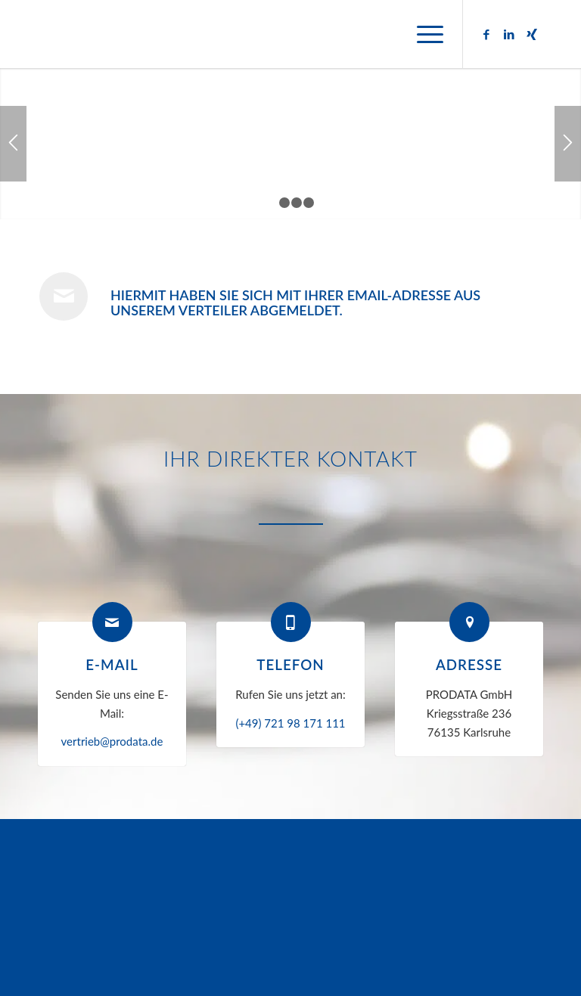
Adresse (469, 664)
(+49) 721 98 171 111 (290, 723)
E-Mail (111, 664)
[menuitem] (422, 34)
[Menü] (422, 34)
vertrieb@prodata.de (112, 741)
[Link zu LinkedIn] (509, 34)
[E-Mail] (112, 622)
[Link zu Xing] (531, 34)
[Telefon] (291, 622)
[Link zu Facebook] (486, 34)
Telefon (290, 664)
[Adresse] (469, 622)
